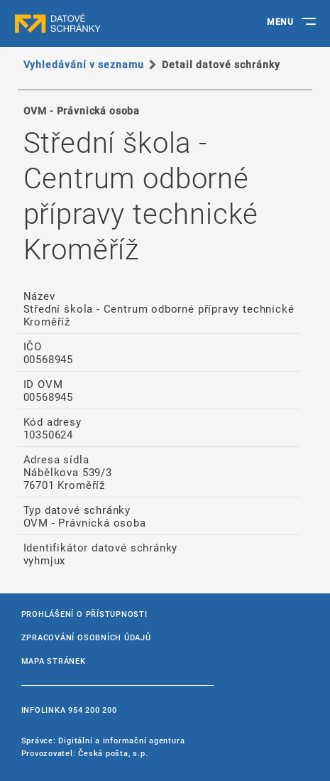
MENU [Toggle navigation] (280, 21)
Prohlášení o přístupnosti (84, 613)
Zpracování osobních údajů (86, 637)
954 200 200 (92, 709)
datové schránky (85, 23)
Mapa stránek (53, 660)
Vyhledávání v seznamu (84, 64)
